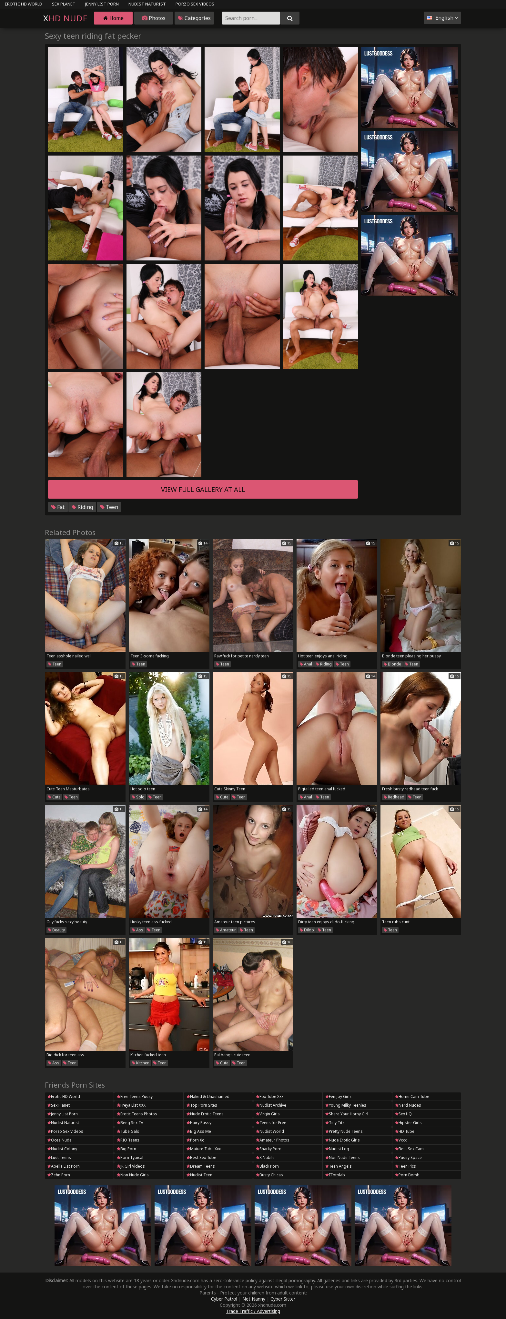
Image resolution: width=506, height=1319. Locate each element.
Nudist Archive (271, 1105)
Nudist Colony (62, 1149)
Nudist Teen (199, 1175)
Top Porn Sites (202, 1105)
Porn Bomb (407, 1175)
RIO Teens (128, 1140)
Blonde (392, 664)
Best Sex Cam (409, 1149)
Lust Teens (59, 1157)
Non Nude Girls (133, 1175)
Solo (138, 797)
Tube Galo (128, 1131)
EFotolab (335, 1175)
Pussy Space (408, 1157)
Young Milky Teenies (345, 1105)
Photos (154, 18)
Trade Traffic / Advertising (253, 1311)
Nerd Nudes (408, 1105)
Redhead (394, 797)
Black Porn (267, 1166)
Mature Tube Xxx (204, 1149)
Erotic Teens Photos (137, 1114)
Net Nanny (253, 1299)
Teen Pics (405, 1166)
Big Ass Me (199, 1131)
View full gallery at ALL (203, 489)
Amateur (226, 930)
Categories (194, 18)
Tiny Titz (334, 1122)
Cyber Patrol (224, 1299)
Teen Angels (338, 1166)
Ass (137, 930)
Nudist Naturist (147, 4)
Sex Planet (64, 4)
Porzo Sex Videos (195, 4)
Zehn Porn (58, 1175)
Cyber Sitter (282, 1299)
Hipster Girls (408, 1122)
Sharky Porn (268, 1149)
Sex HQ (403, 1114)
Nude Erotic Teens (205, 1114)
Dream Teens (201, 1166)
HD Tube (404, 1131)
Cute (54, 797)
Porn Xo (196, 1140)
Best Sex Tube (201, 1157)
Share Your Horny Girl (346, 1114)
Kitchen (140, 1063)
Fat (58, 507)
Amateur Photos (272, 1140)
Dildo (307, 930)
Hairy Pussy (199, 1122)
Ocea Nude (59, 1140)
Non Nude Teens (342, 1157)
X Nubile (265, 1157)
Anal (306, 664)
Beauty (56, 930)
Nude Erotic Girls (342, 1140)
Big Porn (126, 1149)
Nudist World (270, 1131)
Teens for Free (271, 1122)
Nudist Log (337, 1149)
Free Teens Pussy (135, 1096)
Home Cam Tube (412, 1096)
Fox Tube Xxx (269, 1096)
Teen (109, 507)
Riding (82, 507)
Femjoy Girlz (338, 1096)
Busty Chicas (269, 1175)
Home (113, 18)
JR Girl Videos (131, 1166)
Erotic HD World (23, 4)
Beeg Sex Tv (130, 1122)
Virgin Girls (268, 1114)
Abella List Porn (63, 1166)
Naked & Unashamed (208, 1096)
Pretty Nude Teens (344, 1131)
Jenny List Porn (102, 4)
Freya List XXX (131, 1105)
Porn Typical (130, 1157)
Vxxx (401, 1140)
